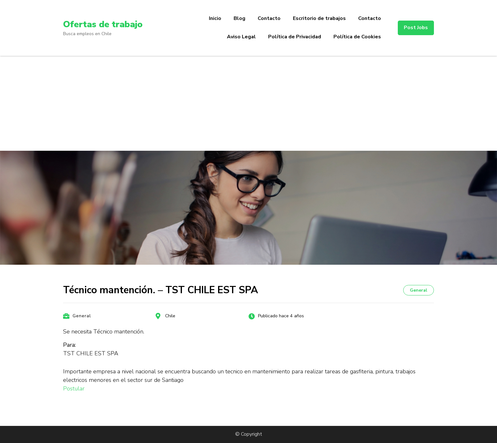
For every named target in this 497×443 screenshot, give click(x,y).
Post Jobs (416, 27)
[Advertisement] (248, 103)
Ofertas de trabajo (103, 24)
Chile (170, 316)
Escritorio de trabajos (319, 18)
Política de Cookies (357, 36)
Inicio (215, 18)
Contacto (269, 18)
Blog (239, 18)
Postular (74, 388)
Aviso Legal (241, 36)
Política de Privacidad (294, 36)
